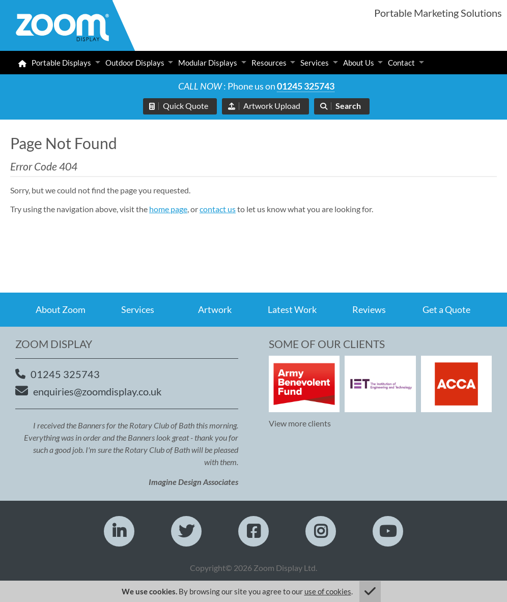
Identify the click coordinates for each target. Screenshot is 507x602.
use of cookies (327, 591)
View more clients (300, 423)
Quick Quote (185, 105)
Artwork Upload (271, 105)
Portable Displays (61, 62)
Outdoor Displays (134, 62)
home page (168, 209)
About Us (358, 62)
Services (314, 62)
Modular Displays (207, 62)
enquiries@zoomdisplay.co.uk (97, 391)
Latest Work (292, 309)
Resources (269, 62)
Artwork (215, 309)
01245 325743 (305, 86)
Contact (401, 62)
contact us (218, 209)
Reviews (369, 309)
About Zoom (61, 309)
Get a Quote (446, 309)
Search (348, 105)
